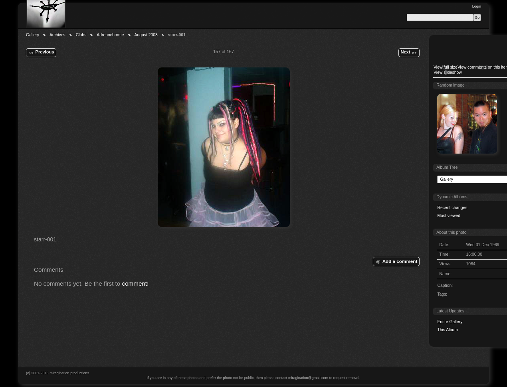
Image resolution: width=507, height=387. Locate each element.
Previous (41, 52)
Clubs (81, 35)
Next (408, 52)
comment (134, 283)
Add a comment (396, 262)
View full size (445, 67)
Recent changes (452, 207)
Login (476, 6)
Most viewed (448, 215)
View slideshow (448, 72)
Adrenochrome (110, 35)
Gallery (32, 35)
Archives (57, 35)
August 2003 (146, 35)
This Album (447, 330)
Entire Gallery (449, 322)
